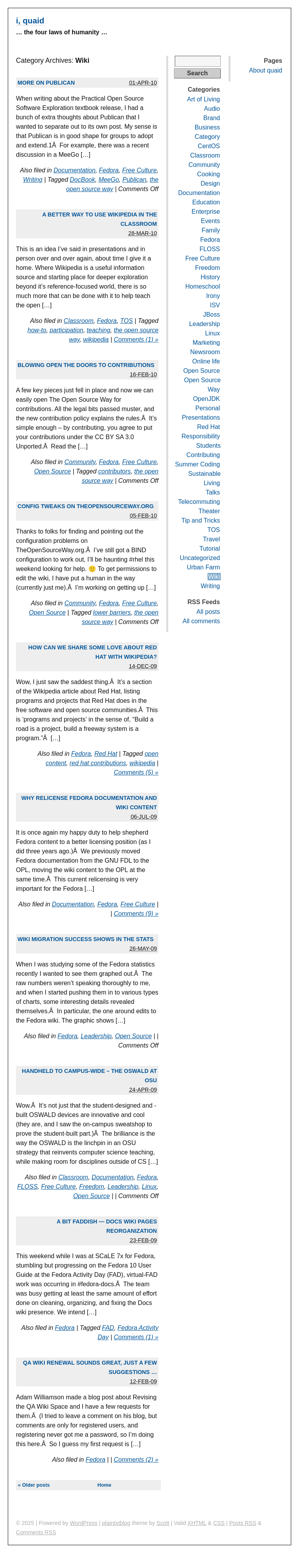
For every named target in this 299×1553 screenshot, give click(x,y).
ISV (215, 305)
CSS (219, 1523)
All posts (208, 611)
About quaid (265, 70)
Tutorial (209, 548)
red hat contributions (98, 763)
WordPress (83, 1523)
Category (207, 136)
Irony (213, 296)
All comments (201, 621)
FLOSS (27, 1186)
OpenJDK (206, 398)
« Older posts (34, 1485)
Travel (211, 539)
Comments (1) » (136, 339)
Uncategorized (200, 558)
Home (104, 1485)
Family (211, 230)
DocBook (82, 179)
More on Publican (46, 83)
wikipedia (96, 339)
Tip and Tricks (200, 520)
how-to (37, 330)
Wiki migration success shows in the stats (85, 939)
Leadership (96, 1036)
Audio (212, 108)
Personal (207, 408)
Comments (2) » (136, 1459)
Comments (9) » (136, 913)
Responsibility (200, 436)
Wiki (214, 576)
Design (210, 183)
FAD (108, 1327)
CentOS (209, 146)
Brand (211, 118)
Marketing (206, 342)
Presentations (201, 417)
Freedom (91, 1186)
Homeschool (202, 286)
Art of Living (203, 99)
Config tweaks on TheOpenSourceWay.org (86, 506)
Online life (206, 361)
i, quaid (30, 20)
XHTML (197, 1523)
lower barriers (112, 612)
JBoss (211, 314)
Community (79, 462)
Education (206, 202)
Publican (134, 179)
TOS (126, 320)
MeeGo (108, 179)
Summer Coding (197, 464)
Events (210, 221)
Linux (149, 1186)
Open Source (52, 471)
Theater (209, 511)
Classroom (78, 320)
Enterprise (206, 211)
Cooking (208, 174)
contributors (114, 471)
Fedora (109, 170)
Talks (213, 492)
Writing (32, 179)
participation (66, 330)
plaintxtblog (116, 1523)
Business (207, 127)
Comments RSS (36, 1532)
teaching (99, 330)
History (210, 277)
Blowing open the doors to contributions (86, 365)
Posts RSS (243, 1523)
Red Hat (105, 753)
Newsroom (205, 352)
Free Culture (139, 170)
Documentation (75, 170)
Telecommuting (199, 501)
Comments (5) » (136, 772)
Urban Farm (203, 567)
